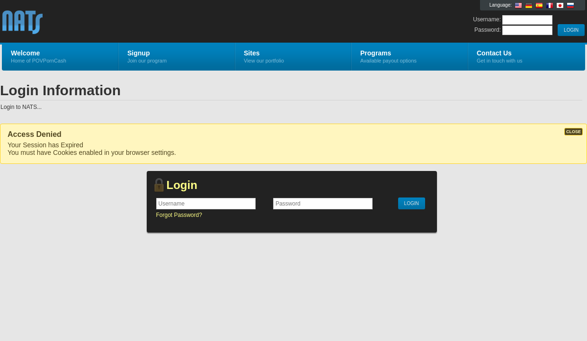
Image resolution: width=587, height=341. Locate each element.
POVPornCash (114, 22)
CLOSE (573, 131)
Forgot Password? (179, 215)
